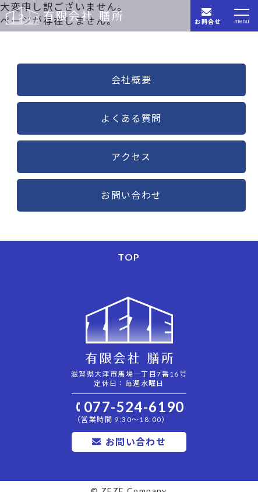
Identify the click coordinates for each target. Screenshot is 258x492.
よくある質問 (131, 118)
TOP (129, 256)
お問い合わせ (131, 195)
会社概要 (131, 79)
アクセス (131, 156)
